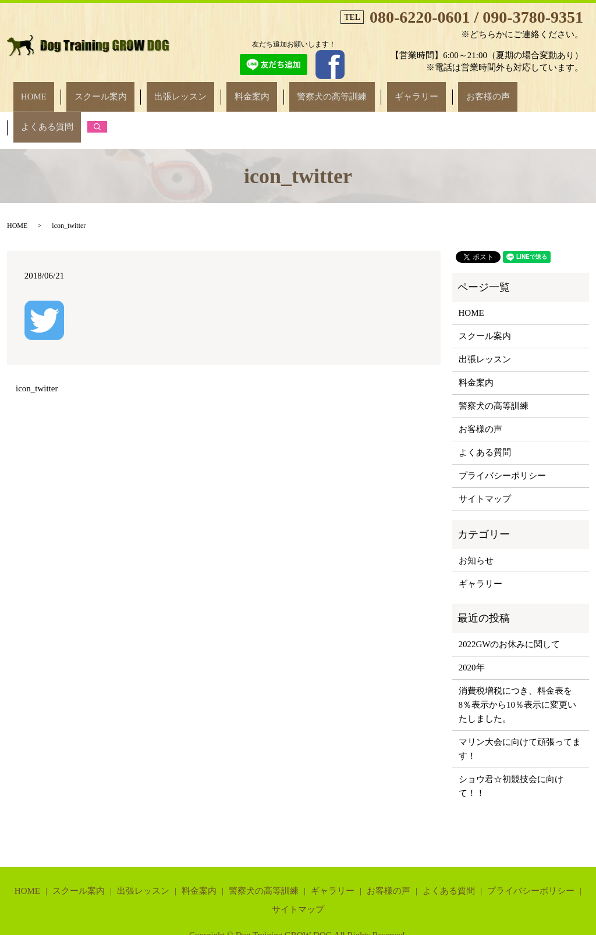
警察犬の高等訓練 (307, 91)
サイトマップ (485, 457)
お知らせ (476, 518)
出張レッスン (187, 91)
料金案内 (242, 91)
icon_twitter (37, 347)
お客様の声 (432, 91)
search (534, 91)
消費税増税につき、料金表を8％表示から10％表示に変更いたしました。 (518, 663)
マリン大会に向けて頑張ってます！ (520, 707)
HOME (70, 91)
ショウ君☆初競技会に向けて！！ (511, 744)
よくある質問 (492, 91)
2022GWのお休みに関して (509, 603)
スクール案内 (122, 91)
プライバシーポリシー (502, 434)
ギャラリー (376, 91)
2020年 (472, 626)
